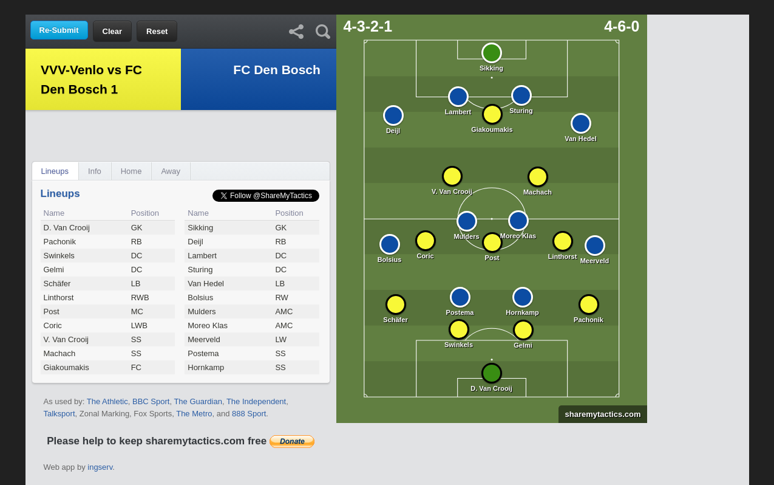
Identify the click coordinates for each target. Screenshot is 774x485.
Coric (53, 325)
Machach (60, 353)
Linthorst (59, 297)
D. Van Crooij (67, 227)
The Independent (256, 401)
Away (170, 171)
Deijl (195, 241)
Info (94, 171)
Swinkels (59, 255)
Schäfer (57, 283)
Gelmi (54, 269)
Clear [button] (113, 31)
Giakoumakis (66, 367)
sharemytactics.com (599, 414)
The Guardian (198, 401)
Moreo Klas (208, 325)
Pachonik (60, 241)
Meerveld (204, 339)
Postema (203, 353)
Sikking (200, 227)
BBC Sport (150, 401)
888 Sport (249, 413)
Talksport (59, 413)
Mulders (202, 311)
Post (51, 311)
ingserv (99, 467)
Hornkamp (206, 367)
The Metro (194, 413)
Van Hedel (206, 283)
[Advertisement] (387, 6)
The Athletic (107, 401)
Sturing (200, 269)
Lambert (202, 255)
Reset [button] (157, 31)
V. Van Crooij (66, 339)
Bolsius (200, 297)
